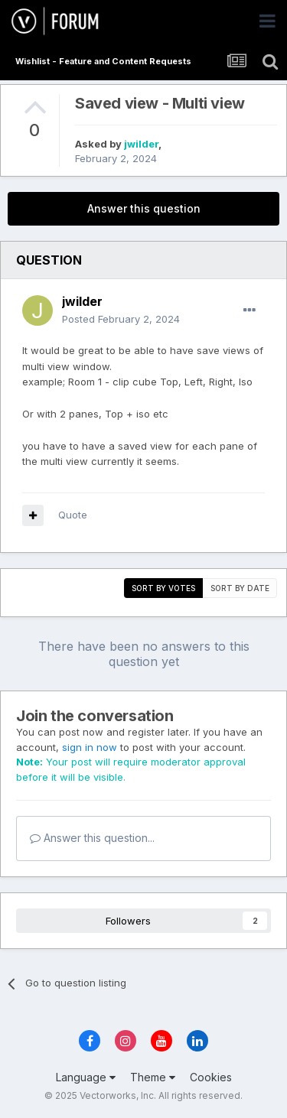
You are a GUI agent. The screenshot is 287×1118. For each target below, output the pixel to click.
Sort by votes (163, 588)
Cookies (211, 1077)
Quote (72, 515)
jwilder (141, 144)
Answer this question (144, 208)
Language (86, 1077)
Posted (121, 319)
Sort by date (239, 588)
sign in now (89, 747)
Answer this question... (92, 837)
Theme (152, 1077)
